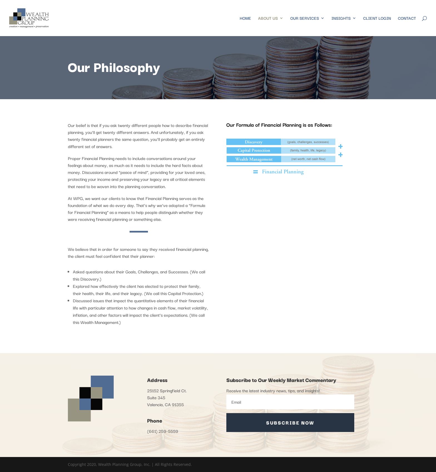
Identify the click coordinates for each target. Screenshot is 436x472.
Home (245, 18)
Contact (407, 18)
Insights (341, 18)
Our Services (304, 18)
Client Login (377, 18)
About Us (268, 18)
